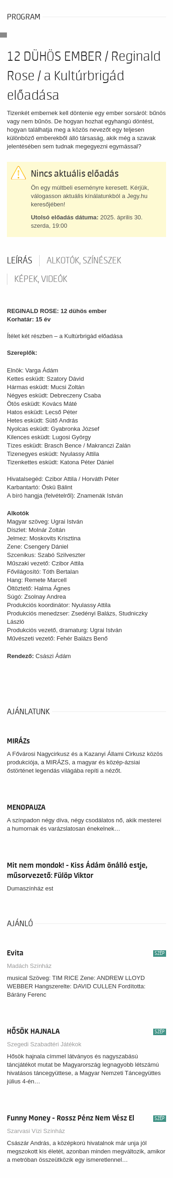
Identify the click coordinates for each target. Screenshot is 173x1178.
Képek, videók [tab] (40, 279)
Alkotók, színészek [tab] (84, 261)
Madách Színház (29, 965)
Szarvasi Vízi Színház (36, 1130)
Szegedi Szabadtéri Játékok (44, 1044)
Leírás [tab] (19, 261)
